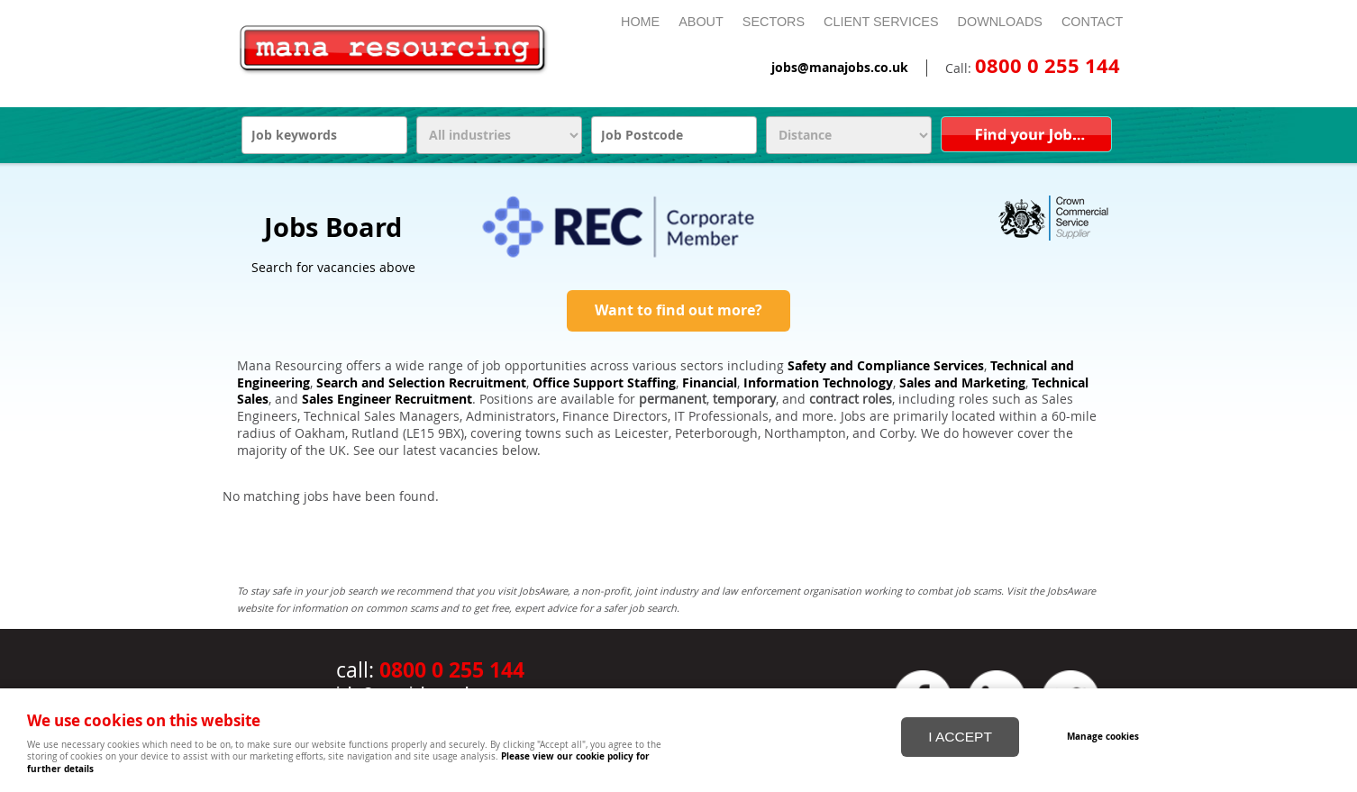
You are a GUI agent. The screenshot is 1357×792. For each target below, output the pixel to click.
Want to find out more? (678, 310)
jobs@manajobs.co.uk (839, 68)
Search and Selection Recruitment (421, 383)
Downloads (1000, 21)
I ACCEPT (960, 736)
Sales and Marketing (962, 383)
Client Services (881, 21)
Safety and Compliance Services (886, 366)
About (701, 21)
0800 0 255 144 (1047, 65)
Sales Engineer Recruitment (387, 399)
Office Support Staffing (604, 383)
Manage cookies (1103, 736)
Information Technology (818, 383)
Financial (709, 383)
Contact (1092, 21)
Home (640, 21)
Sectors (773, 21)
